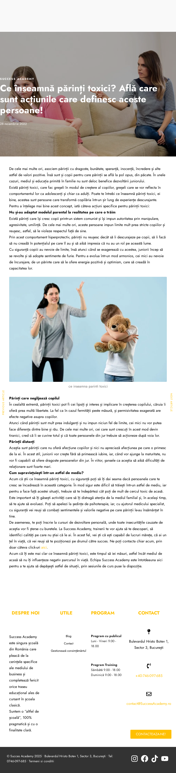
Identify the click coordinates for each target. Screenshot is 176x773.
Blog (68, 636)
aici (44, 547)
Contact (68, 643)
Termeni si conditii (41, 761)
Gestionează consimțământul (68, 651)
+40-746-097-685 (148, 675)
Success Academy (17, 79)
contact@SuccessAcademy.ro (148, 703)
